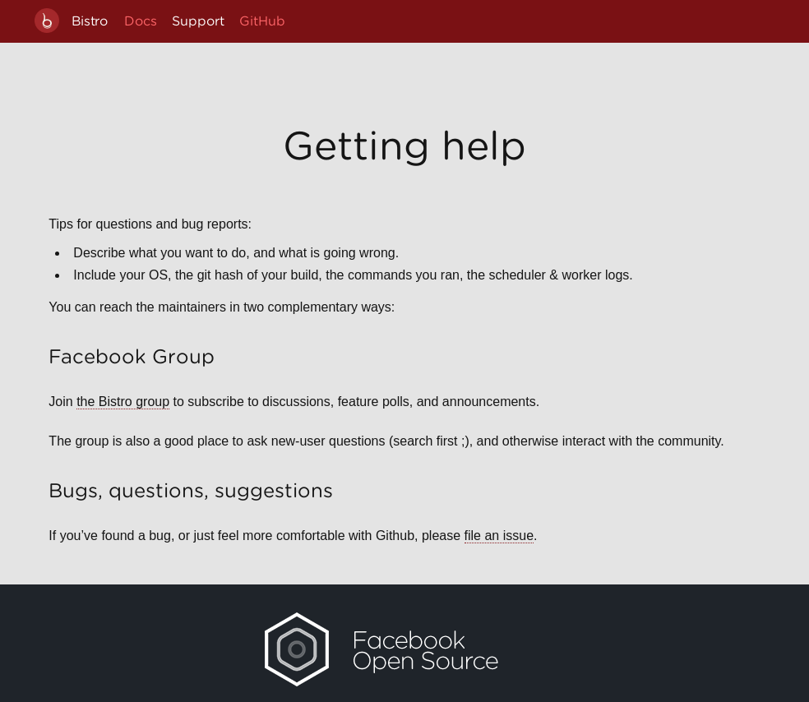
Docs (140, 21)
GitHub (262, 21)
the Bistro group (122, 402)
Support (198, 21)
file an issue (499, 536)
